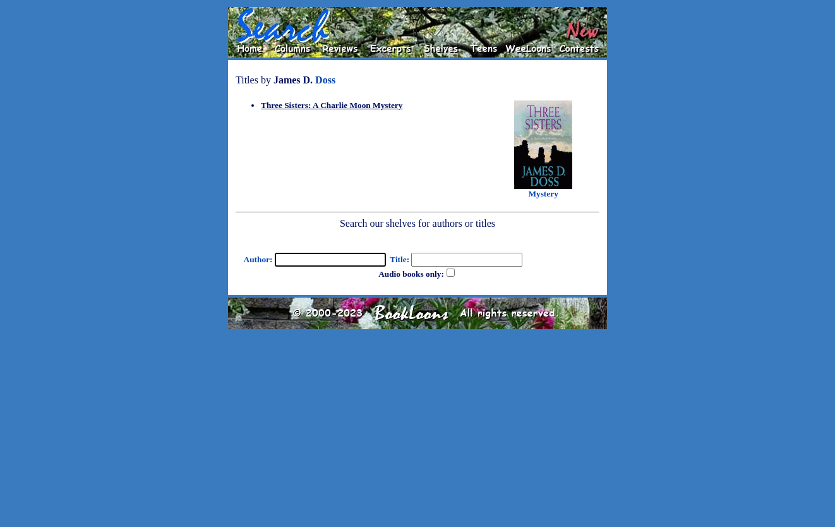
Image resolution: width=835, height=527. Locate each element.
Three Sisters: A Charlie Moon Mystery (331, 105)
